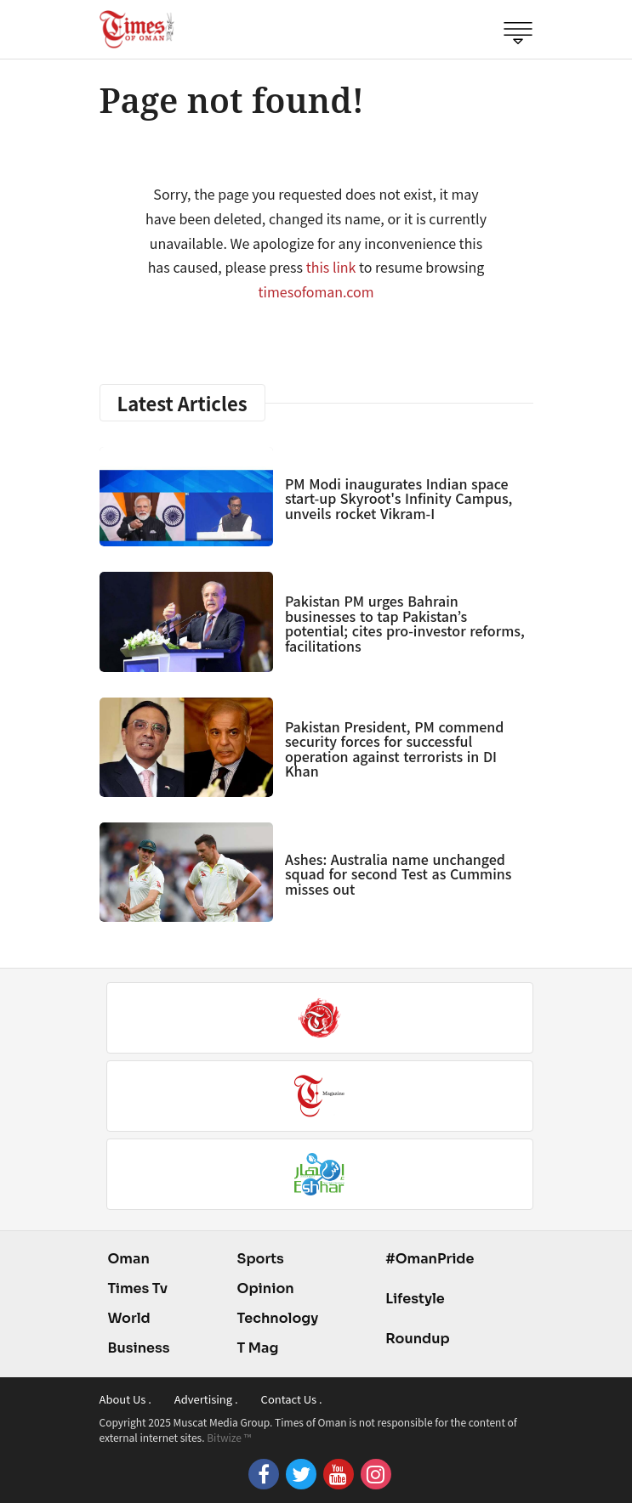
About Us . (125, 1399)
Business (139, 1348)
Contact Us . (291, 1399)
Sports (260, 1259)
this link (331, 267)
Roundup (417, 1339)
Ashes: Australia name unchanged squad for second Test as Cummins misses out (398, 874)
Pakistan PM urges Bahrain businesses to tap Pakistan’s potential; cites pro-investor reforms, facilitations (405, 623)
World (129, 1318)
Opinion (265, 1288)
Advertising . (206, 1399)
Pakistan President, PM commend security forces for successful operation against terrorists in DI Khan (394, 749)
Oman (129, 1259)
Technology (278, 1318)
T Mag (258, 1348)
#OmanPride (429, 1259)
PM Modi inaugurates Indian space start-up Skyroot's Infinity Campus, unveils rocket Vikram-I (398, 498)
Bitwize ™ (229, 1437)
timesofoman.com (316, 291)
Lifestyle (415, 1299)
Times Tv (138, 1288)
